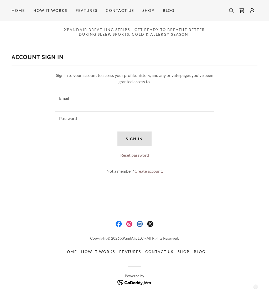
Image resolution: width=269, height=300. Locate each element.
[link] (241, 10)
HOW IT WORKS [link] (50, 10)
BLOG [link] (168, 10)
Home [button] (70, 251)
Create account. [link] (148, 171)
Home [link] (18, 10)
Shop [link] (148, 10)
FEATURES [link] (86, 10)
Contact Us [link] (120, 10)
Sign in (134, 138)
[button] (252, 10)
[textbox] (134, 98)
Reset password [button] (134, 154)
